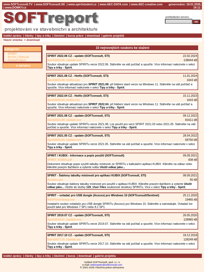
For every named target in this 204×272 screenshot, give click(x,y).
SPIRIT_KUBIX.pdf (59, 159)
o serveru (23, 65)
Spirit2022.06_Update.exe (64, 60)
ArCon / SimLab (18, 56)
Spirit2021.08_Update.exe (64, 119)
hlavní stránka (13, 39)
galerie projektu (105, 255)
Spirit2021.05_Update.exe (64, 139)
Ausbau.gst (55, 179)
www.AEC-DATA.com (114, 4)
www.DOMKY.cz (15, 7)
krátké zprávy (12, 35)
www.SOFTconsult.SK (50, 4)
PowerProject (17, 60)
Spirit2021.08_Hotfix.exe (63, 80)
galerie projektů (113, 35)
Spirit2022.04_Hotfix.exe (63, 99)
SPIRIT (12, 53)
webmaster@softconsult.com (106, 265)
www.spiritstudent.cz (82, 4)
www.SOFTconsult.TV (18, 4)
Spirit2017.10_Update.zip (64, 239)
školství (59, 35)
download (93, 35)
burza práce (76, 35)
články (29, 35)
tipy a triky (44, 35)
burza (71, 255)
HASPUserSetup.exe (61, 199)
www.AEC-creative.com (147, 4)
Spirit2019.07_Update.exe (64, 219)
